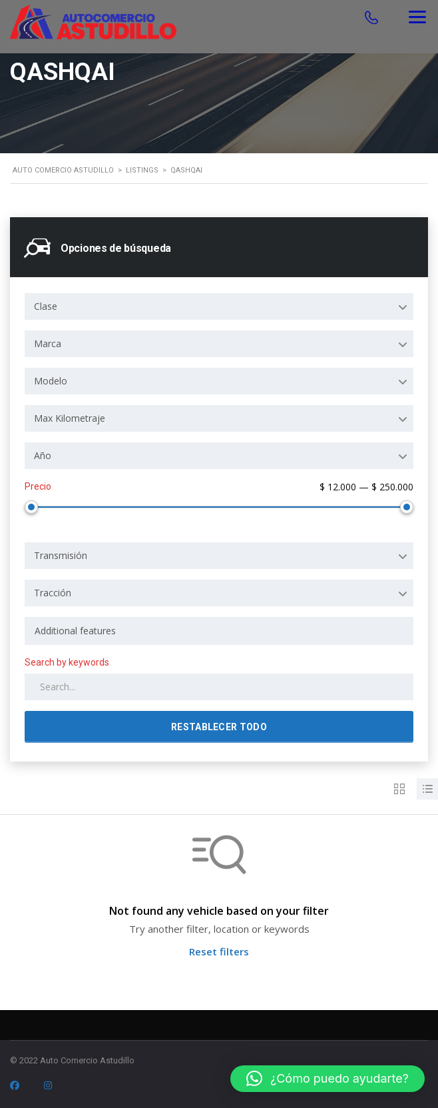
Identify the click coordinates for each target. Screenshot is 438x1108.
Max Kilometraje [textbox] (69, 418)
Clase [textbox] (45, 306)
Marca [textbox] (47, 343)
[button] (327, 1078)
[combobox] (219, 306)
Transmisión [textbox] (60, 552)
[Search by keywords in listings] (219, 684)
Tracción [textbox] (52, 590)
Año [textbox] (42, 455)
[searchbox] (219, 628)
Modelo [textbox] (50, 380)
